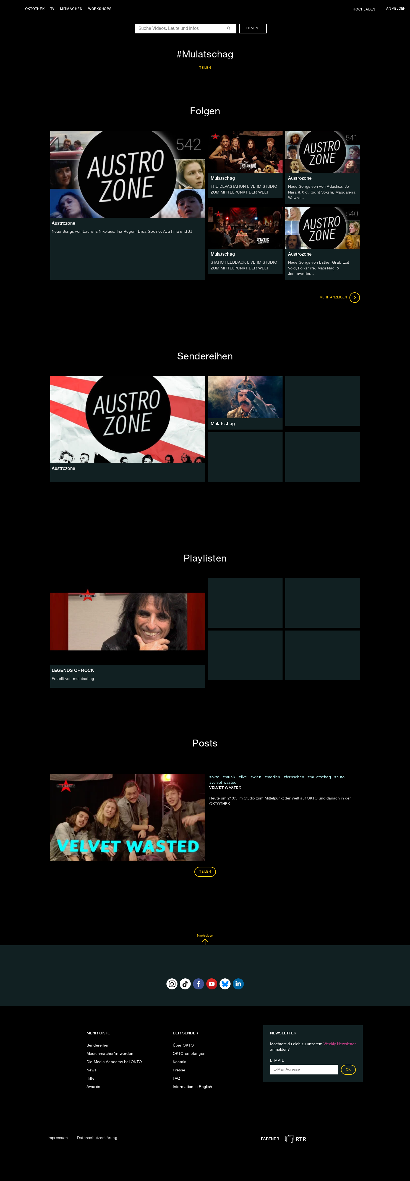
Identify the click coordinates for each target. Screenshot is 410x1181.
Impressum (58, 1137)
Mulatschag (223, 178)
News (92, 1069)
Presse (179, 1069)
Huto (340, 776)
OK (348, 1068)
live (244, 776)
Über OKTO (183, 1044)
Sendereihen (98, 1044)
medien (273, 776)
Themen (254, 28)
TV (53, 9)
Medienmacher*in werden (110, 1053)
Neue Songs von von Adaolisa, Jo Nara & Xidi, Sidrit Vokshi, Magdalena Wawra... (322, 192)
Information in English (192, 1086)
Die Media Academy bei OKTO (114, 1061)
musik (230, 776)
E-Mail (277, 1059)
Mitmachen (72, 9)
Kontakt (180, 1061)
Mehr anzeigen (340, 296)
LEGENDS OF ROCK (73, 669)
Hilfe (91, 1077)
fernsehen (295, 776)
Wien (257, 776)
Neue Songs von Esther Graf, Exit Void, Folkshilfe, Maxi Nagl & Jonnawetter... (318, 267)
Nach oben (205, 938)
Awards (93, 1086)
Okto (215, 776)
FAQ (177, 1077)
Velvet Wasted (223, 781)
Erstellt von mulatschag (73, 678)
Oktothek (36, 9)
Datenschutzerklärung (97, 1137)
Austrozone (300, 178)
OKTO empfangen (189, 1053)
